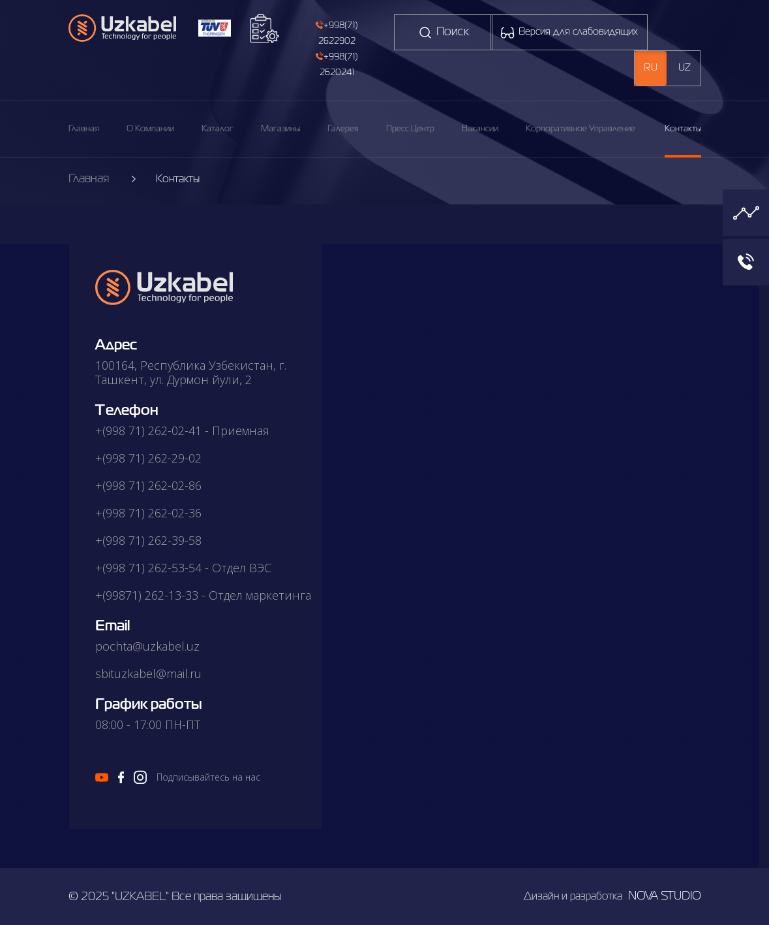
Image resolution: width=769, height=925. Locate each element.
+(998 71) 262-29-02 (148, 458)
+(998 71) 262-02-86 (148, 485)
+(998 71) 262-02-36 (148, 513)
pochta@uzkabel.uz (147, 646)
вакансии (480, 129)
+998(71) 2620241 (337, 64)
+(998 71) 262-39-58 (148, 540)
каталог (218, 129)
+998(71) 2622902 (337, 33)
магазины (280, 129)
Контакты (683, 129)
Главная (83, 129)
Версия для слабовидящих (569, 33)
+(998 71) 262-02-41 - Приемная (182, 430)
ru (650, 68)
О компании (150, 129)
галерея (343, 129)
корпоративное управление (580, 129)
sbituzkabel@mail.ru (148, 673)
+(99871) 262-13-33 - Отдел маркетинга (203, 595)
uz (684, 68)
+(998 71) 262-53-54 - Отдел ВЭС (183, 568)
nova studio (664, 896)
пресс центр (410, 129)
